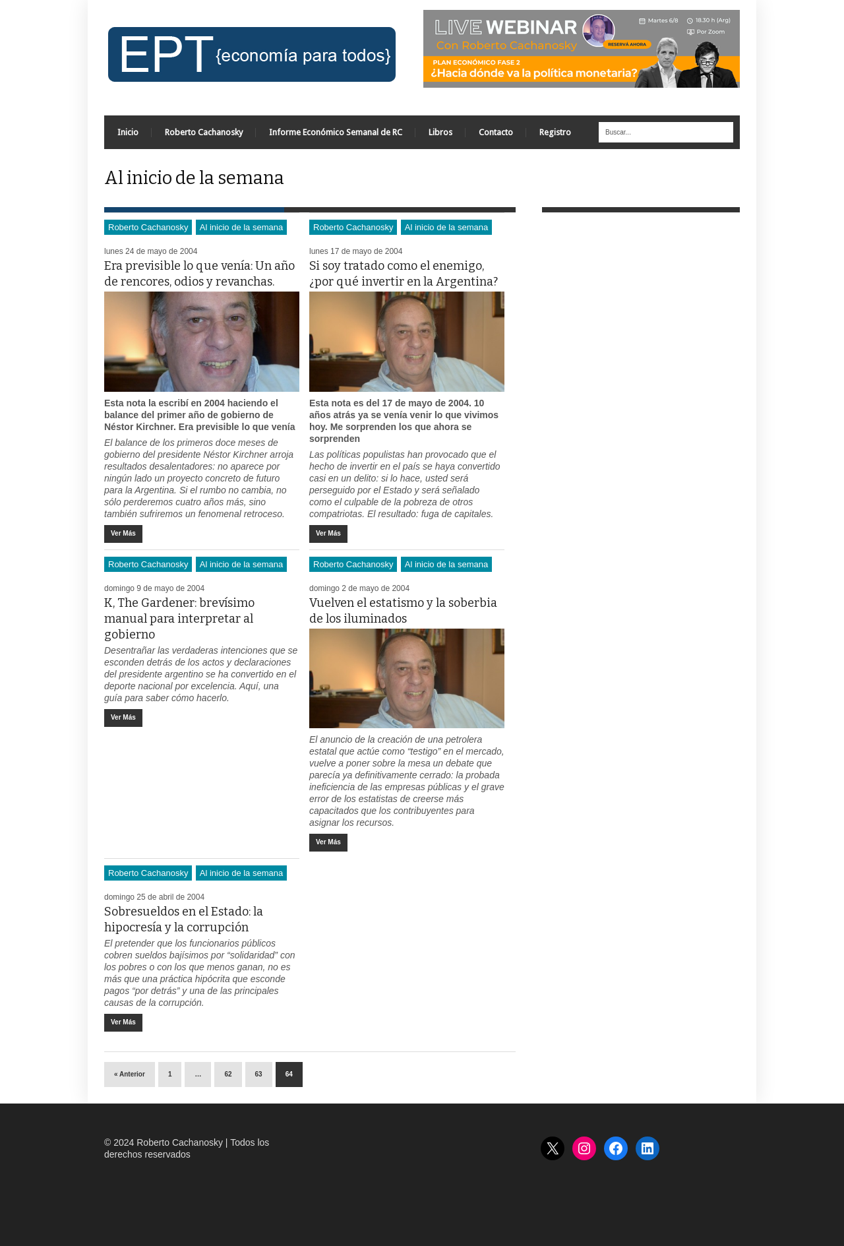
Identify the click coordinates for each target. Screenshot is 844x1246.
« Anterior (129, 1074)
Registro (555, 132)
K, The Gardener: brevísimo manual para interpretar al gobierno (179, 619)
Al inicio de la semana (241, 227)
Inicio (127, 132)
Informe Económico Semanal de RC (335, 132)
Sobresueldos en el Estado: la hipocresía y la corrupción (183, 919)
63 (258, 1074)
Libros (440, 132)
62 (227, 1074)
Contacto (496, 132)
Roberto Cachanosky (204, 132)
